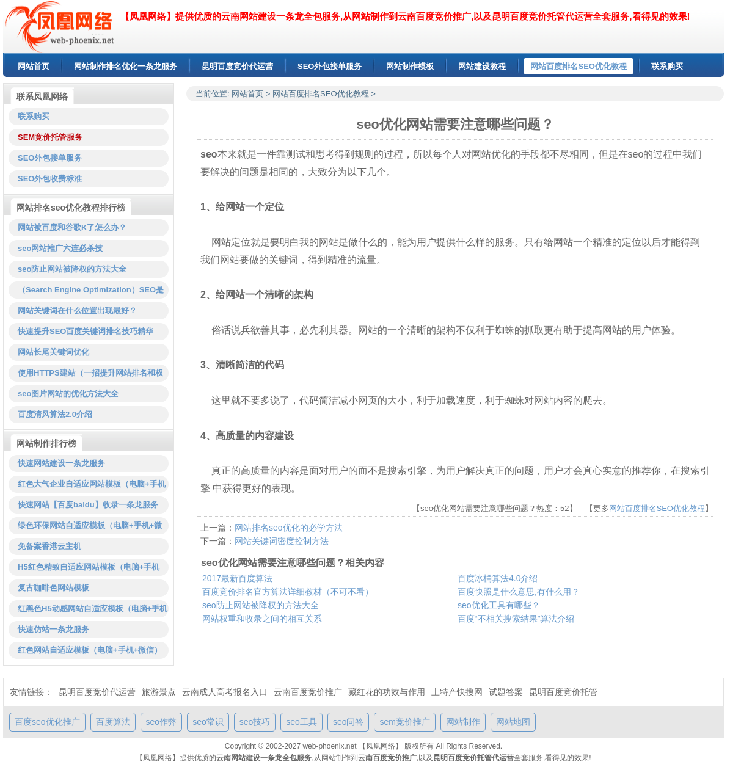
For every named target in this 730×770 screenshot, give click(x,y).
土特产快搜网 (457, 692)
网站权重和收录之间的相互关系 (262, 618)
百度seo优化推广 (47, 722)
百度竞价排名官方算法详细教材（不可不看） (287, 592)
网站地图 (513, 722)
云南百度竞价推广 (308, 692)
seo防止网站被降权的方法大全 (260, 605)
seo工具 (301, 722)
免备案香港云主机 (49, 546)
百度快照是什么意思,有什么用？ (519, 592)
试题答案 (506, 692)
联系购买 (33, 116)
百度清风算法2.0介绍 (55, 414)
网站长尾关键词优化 (53, 352)
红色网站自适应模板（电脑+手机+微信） (90, 650)
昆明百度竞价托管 (563, 692)
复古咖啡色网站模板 (53, 587)
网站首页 (247, 93)
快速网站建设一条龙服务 (61, 463)
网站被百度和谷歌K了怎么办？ (72, 227)
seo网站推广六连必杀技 (60, 248)
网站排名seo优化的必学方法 (289, 527)
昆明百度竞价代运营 (97, 692)
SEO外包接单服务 (50, 157)
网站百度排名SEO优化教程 (320, 93)
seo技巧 (255, 722)
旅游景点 (159, 692)
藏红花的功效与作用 (386, 692)
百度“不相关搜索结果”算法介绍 (516, 618)
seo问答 (348, 722)
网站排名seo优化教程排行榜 (70, 207)
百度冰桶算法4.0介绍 (498, 578)
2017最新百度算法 (237, 578)
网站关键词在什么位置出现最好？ (77, 310)
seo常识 (208, 722)
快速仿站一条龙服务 (53, 629)
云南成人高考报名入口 (225, 692)
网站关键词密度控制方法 (282, 541)
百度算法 (113, 722)
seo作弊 (161, 722)
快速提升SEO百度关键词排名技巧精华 (85, 331)
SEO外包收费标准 (50, 178)
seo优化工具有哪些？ (499, 605)
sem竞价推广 (404, 722)
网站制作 (463, 722)
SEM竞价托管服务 (50, 137)
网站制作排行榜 (46, 443)
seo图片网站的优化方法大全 (68, 393)
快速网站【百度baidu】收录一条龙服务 (88, 504)
